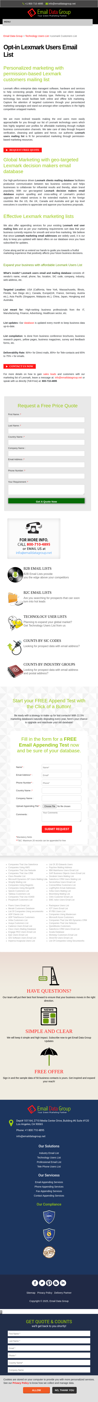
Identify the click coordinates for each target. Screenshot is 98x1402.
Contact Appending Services (49, 1195)
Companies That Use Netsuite (22, 870)
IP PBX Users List (57, 911)
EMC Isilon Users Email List (61, 900)
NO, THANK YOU (64, 1390)
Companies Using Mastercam (62, 914)
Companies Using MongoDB (21, 888)
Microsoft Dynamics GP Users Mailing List (27, 879)
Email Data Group (13, 36)
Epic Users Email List (18, 935)
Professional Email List (49, 1162)
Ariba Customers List (18, 920)
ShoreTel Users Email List (61, 938)
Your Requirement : (18, 482)
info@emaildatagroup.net (68, 377)
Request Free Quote (24, 150)
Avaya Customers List (18, 923)
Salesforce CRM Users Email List (64, 929)
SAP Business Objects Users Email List (67, 873)
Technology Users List (37, 36)
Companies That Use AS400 (21, 897)
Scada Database (56, 932)
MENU (7, 21)
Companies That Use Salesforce (23, 864)
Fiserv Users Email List (19, 905)
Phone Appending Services (49, 1186)
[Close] (1, 1312)
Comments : (22, 814)
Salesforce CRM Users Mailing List (65, 879)
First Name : (14, 414)
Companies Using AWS (19, 867)
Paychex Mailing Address (60, 867)
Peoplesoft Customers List (20, 900)
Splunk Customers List (18, 891)
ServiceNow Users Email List (62, 882)
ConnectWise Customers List (62, 885)
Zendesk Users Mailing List (61, 876)
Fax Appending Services (49, 1191)
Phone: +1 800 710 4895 (30, 1130)
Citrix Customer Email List (61, 897)
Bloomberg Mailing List (59, 894)
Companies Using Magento (20, 885)
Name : (20, 767)
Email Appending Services (49, 1182)
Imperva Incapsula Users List (21, 941)
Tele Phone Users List (49, 1166)
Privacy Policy (44, 1292)
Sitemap (30, 1292)
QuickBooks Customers (59, 926)
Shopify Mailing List (17, 882)
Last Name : (14, 425)
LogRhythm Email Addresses (62, 888)
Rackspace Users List (59, 905)
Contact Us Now (21, 366)
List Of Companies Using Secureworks (66, 941)
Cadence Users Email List (20, 926)
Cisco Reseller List (16, 876)
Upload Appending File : (28, 806)
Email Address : (16, 459)
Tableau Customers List (19, 894)
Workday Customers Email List (63, 935)
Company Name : (16, 448)
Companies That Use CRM (20, 873)
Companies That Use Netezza (63, 923)
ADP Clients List (15, 914)
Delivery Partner (62, 1292)
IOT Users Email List (58, 908)
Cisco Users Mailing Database (22, 929)
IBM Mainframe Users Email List (63, 870)
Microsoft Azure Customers (61, 917)
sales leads (49, 374)
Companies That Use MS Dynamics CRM (68, 920)
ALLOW (36, 1390)
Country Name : (16, 437)
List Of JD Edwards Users (61, 864)
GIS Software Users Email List (22, 938)
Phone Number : (16, 470)
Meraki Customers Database (21, 908)
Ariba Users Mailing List (60, 891)
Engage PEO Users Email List (22, 932)
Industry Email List (49, 1153)
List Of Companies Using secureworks (25, 911)
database (29, 322)
